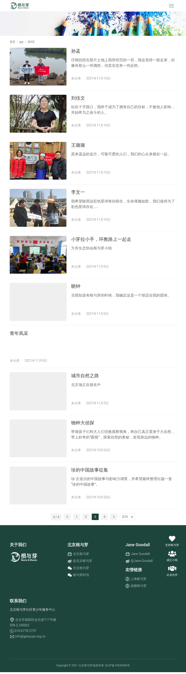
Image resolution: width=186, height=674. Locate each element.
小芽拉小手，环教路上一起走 (101, 240)
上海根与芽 (138, 580)
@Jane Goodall (142, 562)
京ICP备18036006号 (117, 667)
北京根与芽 (81, 556)
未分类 (76, 78)
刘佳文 (78, 98)
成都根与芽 (138, 587)
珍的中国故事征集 (89, 471)
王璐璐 (78, 145)
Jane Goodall (140, 556)
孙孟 (75, 51)
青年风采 (19, 334)
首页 (12, 41)
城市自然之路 (85, 377)
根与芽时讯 (81, 577)
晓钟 (75, 287)
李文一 (78, 193)
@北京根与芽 (82, 562)
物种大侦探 (82, 424)
